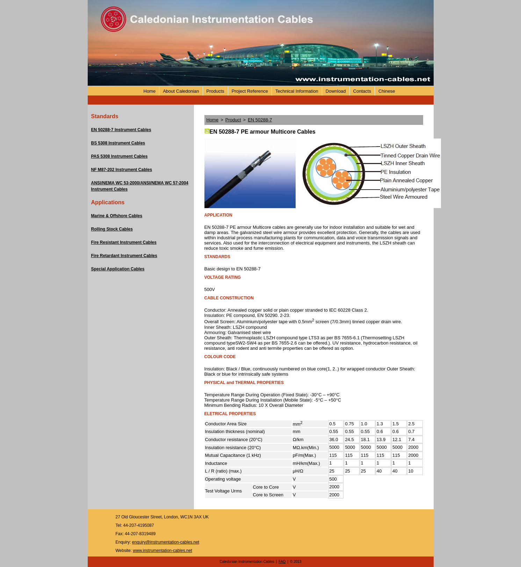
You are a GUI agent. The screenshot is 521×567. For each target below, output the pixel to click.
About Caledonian (181, 91)
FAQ (281, 562)
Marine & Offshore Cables (117, 215)
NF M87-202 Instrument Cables (121, 169)
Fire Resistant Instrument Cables (124, 242)
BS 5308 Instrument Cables (118, 143)
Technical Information (296, 91)
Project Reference (250, 91)
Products (215, 91)
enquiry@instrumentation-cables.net (165, 542)
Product (233, 119)
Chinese (386, 91)
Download (336, 91)
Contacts (362, 91)
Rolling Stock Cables (112, 229)
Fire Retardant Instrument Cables (124, 255)
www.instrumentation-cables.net (162, 550)
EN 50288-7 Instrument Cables (121, 129)
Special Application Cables (118, 269)
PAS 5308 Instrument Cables (119, 156)
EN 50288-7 (260, 119)
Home (150, 91)
